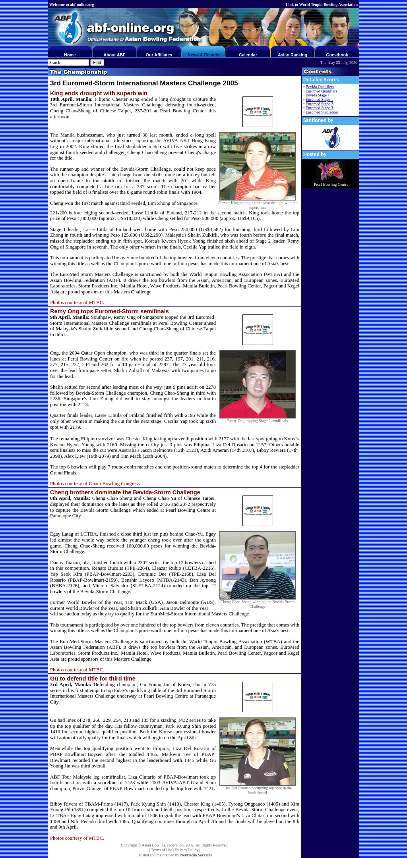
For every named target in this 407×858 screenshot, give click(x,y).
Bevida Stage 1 (318, 95)
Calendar (248, 54)
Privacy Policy (186, 850)
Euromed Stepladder (322, 112)
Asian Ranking (292, 54)
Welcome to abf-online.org (71, 4)
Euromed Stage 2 (319, 104)
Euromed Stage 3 (319, 108)
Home (70, 54)
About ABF (114, 54)
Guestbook (337, 54)
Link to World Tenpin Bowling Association (322, 4)
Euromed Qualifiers (321, 91)
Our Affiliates (159, 54)
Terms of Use (161, 850)
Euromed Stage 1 (319, 99)
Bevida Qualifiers (320, 87)
